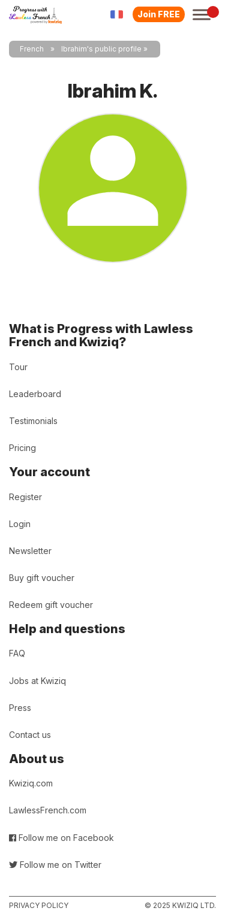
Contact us (30, 735)
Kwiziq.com (31, 783)
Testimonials (33, 421)
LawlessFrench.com (47, 810)
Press (20, 708)
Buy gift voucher (41, 578)
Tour (18, 367)
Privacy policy (38, 905)
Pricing (22, 448)
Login (20, 524)
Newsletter (30, 551)
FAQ (17, 653)
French (32, 48)
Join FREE (158, 14)
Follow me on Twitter (55, 864)
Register (25, 497)
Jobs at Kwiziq (37, 681)
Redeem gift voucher (51, 605)
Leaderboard (35, 394)
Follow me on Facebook (61, 838)
